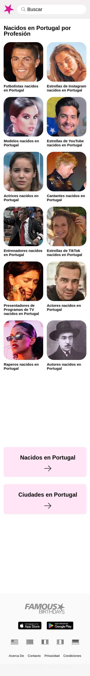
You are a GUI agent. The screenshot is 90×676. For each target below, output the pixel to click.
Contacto (34, 655)
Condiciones (72, 655)
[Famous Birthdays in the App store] (30, 626)
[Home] (45, 608)
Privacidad (52, 655)
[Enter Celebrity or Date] (51, 9)
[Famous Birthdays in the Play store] (60, 626)
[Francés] (45, 642)
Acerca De (16, 655)
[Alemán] (75, 642)
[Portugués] (29, 642)
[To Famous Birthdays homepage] (8, 9)
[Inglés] (14, 642)
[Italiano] (60, 642)
